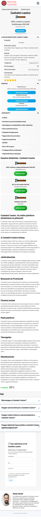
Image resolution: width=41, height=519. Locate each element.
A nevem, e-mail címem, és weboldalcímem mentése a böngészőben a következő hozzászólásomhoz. (18, 475)
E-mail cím (11, 468)
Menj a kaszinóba (33, 69)
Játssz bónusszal (21, 93)
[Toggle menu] (38, 3)
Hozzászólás (11, 456)
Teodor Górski (18, 494)
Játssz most (20, 174)
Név (9, 463)
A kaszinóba (20, 31)
